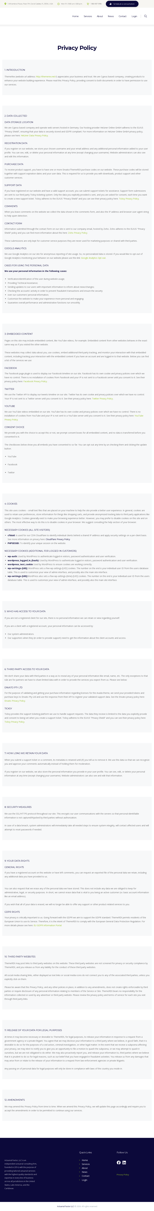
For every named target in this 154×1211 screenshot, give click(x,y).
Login (84, 1180)
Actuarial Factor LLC (65, 1206)
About (85, 1168)
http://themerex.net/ (46, 76)
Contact (85, 1175)
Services (86, 1164)
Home (85, 1160)
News (84, 1172)
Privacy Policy (123, 1174)
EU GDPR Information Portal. (48, 925)
